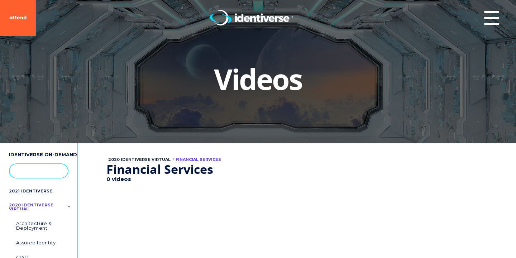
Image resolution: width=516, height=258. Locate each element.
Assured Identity (36, 242)
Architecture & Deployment (34, 225)
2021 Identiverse (30, 191)
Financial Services (198, 159)
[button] (59, 170)
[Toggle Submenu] (69, 206)
